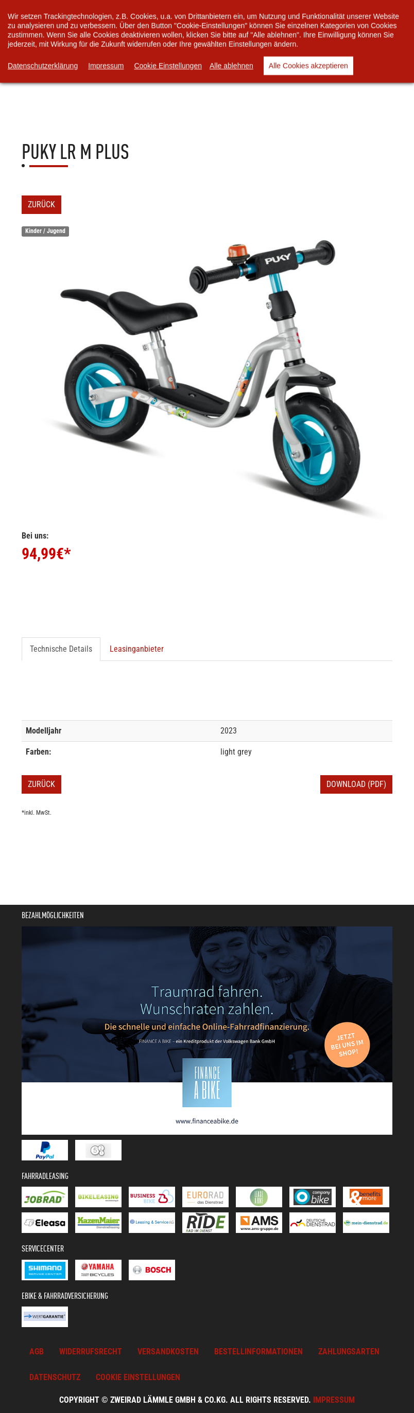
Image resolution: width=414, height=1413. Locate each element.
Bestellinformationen (258, 1351)
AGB (36, 1351)
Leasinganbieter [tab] (137, 649)
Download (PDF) (356, 784)
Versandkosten (168, 1351)
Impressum (334, 1400)
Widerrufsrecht (90, 1351)
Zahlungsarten (349, 1351)
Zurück (41, 204)
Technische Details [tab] (61, 649)
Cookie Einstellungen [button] (138, 1377)
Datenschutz (54, 1377)
